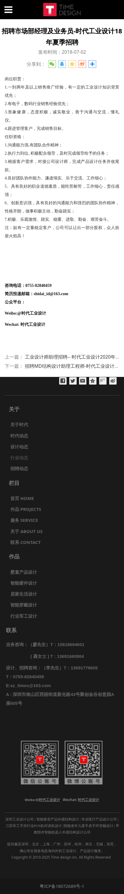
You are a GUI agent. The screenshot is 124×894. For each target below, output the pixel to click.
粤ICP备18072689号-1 (62, 886)
